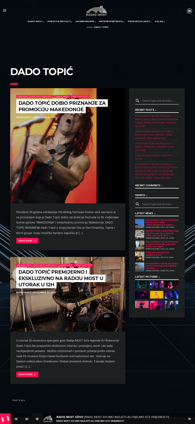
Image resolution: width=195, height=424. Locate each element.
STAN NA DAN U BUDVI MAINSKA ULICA (157, 253)
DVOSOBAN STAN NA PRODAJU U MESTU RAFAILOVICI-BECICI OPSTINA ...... (161, 265)
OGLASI (159, 21)
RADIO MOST (35, 21)
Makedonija (22, 96)
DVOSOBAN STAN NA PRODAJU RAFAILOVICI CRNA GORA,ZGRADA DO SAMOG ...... (161, 222)
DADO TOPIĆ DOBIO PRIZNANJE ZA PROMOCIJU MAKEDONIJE (62, 106)
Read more (27, 240)
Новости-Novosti (59, 21)
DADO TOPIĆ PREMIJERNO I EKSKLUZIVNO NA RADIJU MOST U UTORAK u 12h (60, 278)
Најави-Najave (85, 21)
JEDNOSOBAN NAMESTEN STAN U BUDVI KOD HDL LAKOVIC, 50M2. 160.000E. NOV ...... (162, 233)
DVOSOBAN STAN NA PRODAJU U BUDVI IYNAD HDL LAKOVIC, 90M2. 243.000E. (155, 147)
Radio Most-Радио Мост (41, 96)
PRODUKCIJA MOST (139, 21)
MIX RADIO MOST (24, 265)
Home (90, 27)
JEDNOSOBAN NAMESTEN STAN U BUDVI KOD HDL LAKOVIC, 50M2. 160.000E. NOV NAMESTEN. (154, 135)
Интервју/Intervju (111, 21)
